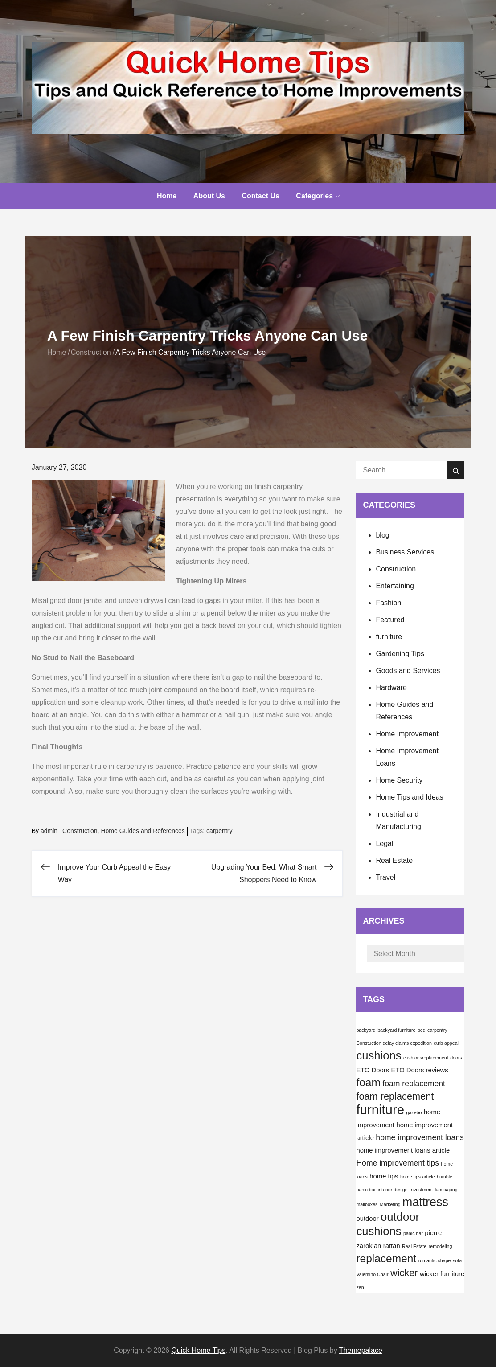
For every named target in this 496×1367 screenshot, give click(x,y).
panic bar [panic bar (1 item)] (413, 1233)
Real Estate (394, 860)
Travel (385, 877)
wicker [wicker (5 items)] (404, 1272)
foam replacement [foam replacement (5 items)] (395, 1096)
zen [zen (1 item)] (360, 1287)
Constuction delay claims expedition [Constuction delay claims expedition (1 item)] (393, 1043)
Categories (318, 196)
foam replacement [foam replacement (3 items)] (413, 1083)
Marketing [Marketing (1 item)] (390, 1204)
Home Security (399, 780)
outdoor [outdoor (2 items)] (367, 1218)
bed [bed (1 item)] (422, 1030)
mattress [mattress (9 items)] (425, 1202)
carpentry (219, 830)
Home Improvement (407, 734)
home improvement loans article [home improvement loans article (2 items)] (403, 1150)
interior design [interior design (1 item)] (393, 1189)
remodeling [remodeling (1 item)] (440, 1246)
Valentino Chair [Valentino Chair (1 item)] (372, 1274)
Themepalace (360, 1350)
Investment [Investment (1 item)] (421, 1189)
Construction (80, 830)
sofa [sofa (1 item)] (457, 1260)
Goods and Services (408, 670)
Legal (384, 843)
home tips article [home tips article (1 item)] (417, 1176)
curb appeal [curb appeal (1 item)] (446, 1043)
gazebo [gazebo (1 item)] (414, 1112)
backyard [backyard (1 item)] (365, 1030)
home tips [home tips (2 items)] (383, 1176)
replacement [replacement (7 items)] (386, 1258)
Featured (390, 620)
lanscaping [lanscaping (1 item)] (446, 1189)
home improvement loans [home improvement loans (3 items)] (419, 1137)
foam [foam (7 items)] (368, 1082)
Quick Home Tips (198, 1350)
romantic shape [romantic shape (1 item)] (434, 1260)
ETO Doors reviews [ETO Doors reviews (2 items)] (419, 1070)
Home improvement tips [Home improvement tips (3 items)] (397, 1162)
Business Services (405, 552)
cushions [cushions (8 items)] (378, 1055)
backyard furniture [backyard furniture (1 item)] (396, 1030)
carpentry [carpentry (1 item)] (437, 1030)
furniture (389, 636)
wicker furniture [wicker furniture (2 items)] (442, 1273)
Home (166, 196)
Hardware (391, 687)
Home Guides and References (142, 830)
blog (382, 535)
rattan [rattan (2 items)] (391, 1245)
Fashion (388, 603)
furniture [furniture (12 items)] (380, 1109)
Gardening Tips (400, 653)
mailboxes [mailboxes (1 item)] (366, 1204)
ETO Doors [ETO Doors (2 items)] (372, 1070)
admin (49, 830)
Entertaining (395, 586)
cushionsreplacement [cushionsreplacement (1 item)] (425, 1057)
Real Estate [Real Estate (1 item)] (414, 1246)
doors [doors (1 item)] (456, 1057)
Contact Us (260, 196)
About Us (209, 196)
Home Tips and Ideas (409, 797)
